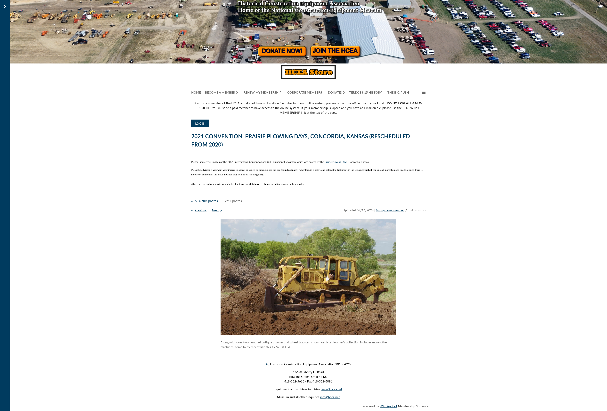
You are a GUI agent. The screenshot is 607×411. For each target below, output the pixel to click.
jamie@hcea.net (331, 389)
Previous (200, 210)
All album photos (206, 201)
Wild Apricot (388, 406)
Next (215, 210)
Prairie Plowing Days (336, 162)
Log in (200, 123)
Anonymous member (390, 210)
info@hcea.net (330, 397)
